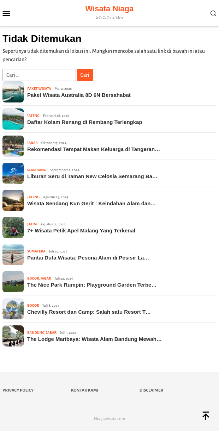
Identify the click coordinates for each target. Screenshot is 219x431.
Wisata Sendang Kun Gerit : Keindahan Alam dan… (91, 203)
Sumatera (36, 251)
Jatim (32, 224)
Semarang (36, 170)
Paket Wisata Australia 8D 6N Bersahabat (79, 95)
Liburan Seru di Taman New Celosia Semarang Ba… (92, 176)
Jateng (33, 116)
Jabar (32, 143)
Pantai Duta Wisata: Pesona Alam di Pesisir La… (88, 258)
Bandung (36, 333)
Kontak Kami (84, 390)
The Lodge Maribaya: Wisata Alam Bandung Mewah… (94, 339)
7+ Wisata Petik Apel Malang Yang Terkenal (81, 230)
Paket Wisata (39, 88)
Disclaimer (151, 390)
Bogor (33, 278)
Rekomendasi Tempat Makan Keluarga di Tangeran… (93, 149)
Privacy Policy (18, 390)
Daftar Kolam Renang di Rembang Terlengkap (84, 122)
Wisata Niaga (109, 8)
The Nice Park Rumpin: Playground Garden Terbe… (91, 285)
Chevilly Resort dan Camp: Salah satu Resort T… (89, 312)
